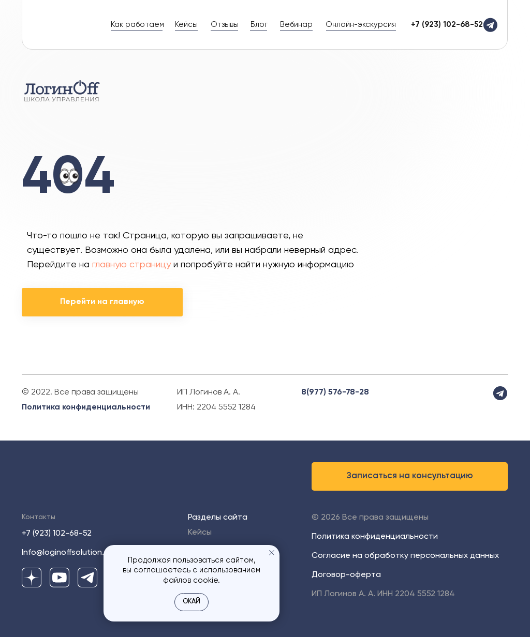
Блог (259, 24)
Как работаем (137, 24)
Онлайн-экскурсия (361, 24)
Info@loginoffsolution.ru (66, 553)
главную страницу (131, 264)
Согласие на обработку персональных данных (405, 556)
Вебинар (296, 24)
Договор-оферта (346, 575)
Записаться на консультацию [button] (410, 476)
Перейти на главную (102, 302)
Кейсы (186, 24)
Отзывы (225, 24)
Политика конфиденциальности (86, 407)
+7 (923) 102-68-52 (57, 533)
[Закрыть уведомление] (272, 553)
